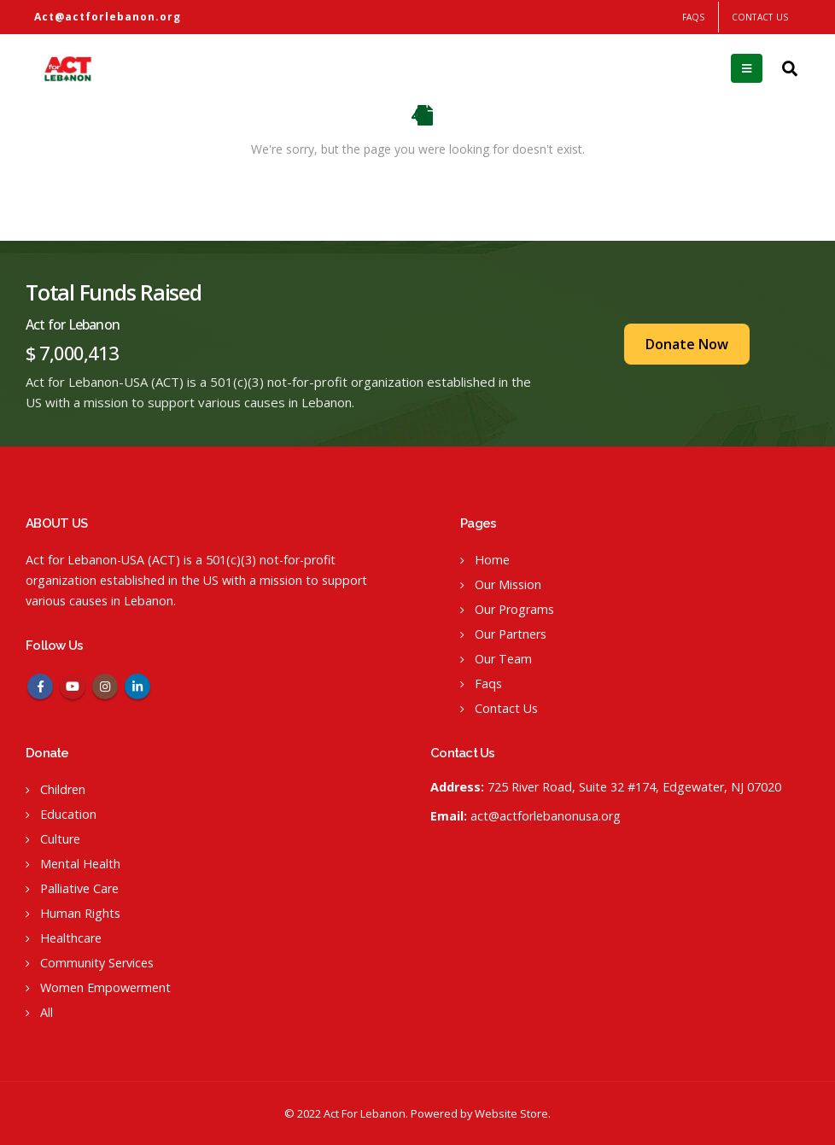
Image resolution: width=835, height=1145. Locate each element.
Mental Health (80, 864)
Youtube (72, 686)
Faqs (488, 683)
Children (62, 789)
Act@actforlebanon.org (107, 16)
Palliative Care (79, 888)
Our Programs (514, 609)
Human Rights (80, 913)
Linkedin (137, 686)
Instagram (105, 686)
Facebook (40, 686)
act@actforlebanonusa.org (545, 816)
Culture (60, 839)
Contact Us (760, 17)
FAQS (693, 17)
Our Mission (508, 584)
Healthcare (71, 938)
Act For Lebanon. (366, 1113)
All (46, 1012)
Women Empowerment (105, 987)
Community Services (97, 963)
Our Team (503, 659)
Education (68, 814)
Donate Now (686, 344)
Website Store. (513, 1113)
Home (492, 560)
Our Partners (510, 634)
